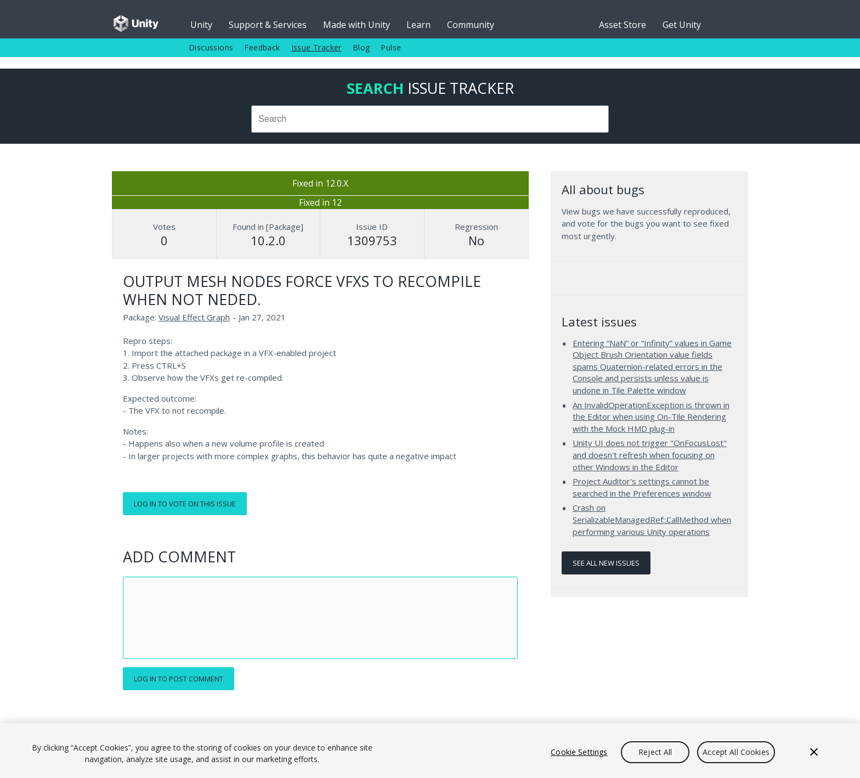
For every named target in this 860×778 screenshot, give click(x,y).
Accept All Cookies (736, 752)
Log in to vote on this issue (185, 504)
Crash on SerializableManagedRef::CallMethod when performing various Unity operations (652, 519)
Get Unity (682, 25)
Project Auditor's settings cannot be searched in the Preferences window (642, 487)
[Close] (814, 752)
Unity (201, 25)
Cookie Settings (579, 752)
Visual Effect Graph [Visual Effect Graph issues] (194, 317)
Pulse (391, 47)
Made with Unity (356, 25)
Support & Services (268, 25)
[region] (430, 750)
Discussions (211, 47)
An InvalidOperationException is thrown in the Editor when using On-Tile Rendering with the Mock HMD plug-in (651, 416)
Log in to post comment (178, 679)
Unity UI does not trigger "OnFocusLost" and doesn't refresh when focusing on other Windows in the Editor (650, 454)
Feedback (262, 47)
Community (470, 25)
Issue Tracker (316, 47)
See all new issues (606, 563)
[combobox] (430, 119)
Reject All (655, 752)
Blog (361, 47)
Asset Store (622, 25)
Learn (418, 25)
